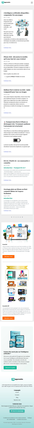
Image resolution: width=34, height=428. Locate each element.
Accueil (17, 392)
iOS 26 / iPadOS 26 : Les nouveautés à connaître (17, 162)
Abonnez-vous (8, 256)
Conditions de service (22, 419)
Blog (17, 397)
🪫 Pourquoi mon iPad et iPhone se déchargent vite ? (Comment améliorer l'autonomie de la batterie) (17, 124)
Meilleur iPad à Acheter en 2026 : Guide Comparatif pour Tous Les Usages (17, 91)
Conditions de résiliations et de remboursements (14, 417)
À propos (17, 395)
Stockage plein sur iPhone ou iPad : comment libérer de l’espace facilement (16, 191)
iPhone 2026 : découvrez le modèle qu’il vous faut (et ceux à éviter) (16, 58)
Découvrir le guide (10, 367)
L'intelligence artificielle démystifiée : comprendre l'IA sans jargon (16, 14)
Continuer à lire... (7, 47)
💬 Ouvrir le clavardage (17, 411)
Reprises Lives (17, 400)
